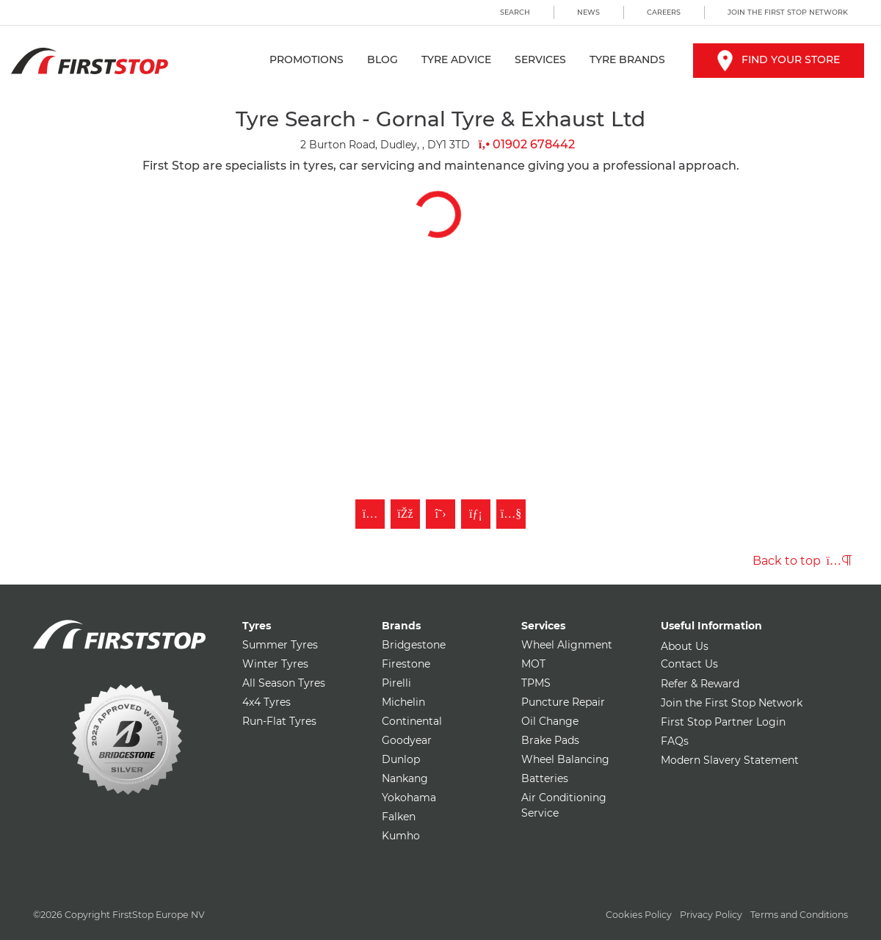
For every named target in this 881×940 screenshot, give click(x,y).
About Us (684, 646)
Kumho (401, 835)
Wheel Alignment (566, 644)
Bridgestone (414, 644)
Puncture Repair (563, 702)
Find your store (778, 59)
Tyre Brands (627, 59)
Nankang (405, 778)
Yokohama (409, 797)
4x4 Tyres (266, 702)
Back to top (802, 561)
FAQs (675, 741)
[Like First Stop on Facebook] (405, 514)
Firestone (406, 663)
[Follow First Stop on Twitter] (440, 514)
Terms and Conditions (799, 914)
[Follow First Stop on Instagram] (370, 514)
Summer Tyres (280, 644)
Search (515, 12)
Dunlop (401, 759)
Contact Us (689, 663)
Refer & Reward (700, 683)
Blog (382, 59)
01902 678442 (527, 144)
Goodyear (407, 740)
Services (540, 59)
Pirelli (396, 683)
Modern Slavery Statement (730, 760)
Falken (399, 816)
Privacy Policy (711, 914)
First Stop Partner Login (723, 721)
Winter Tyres (275, 663)
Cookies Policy (639, 914)
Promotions (306, 59)
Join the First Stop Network (788, 12)
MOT (533, 663)
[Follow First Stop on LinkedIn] (475, 514)
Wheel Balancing (565, 759)
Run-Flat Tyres (279, 721)
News (588, 12)
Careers (664, 12)
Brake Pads (550, 740)
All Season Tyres (283, 683)
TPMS (536, 683)
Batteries (544, 778)
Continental (412, 721)
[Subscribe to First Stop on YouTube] (511, 514)
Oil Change (550, 721)
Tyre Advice (456, 59)
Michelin (403, 702)
